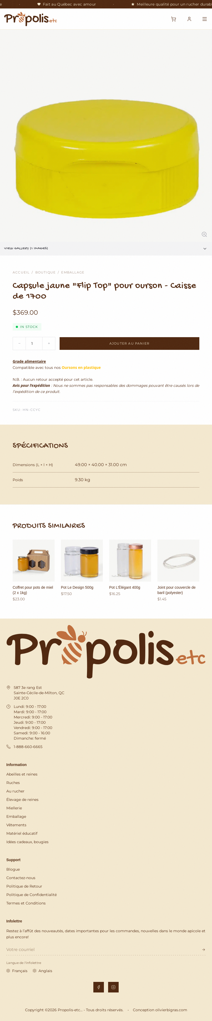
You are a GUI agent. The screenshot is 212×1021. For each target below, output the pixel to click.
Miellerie (14, 808)
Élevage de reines (22, 799)
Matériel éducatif (21, 833)
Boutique (45, 272)
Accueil (21, 272)
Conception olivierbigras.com (160, 1010)
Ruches (13, 782)
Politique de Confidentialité (31, 894)
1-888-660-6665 (28, 746)
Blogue (13, 869)
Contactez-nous (20, 877)
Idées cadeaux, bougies (27, 841)
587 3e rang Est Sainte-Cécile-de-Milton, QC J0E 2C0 (39, 692)
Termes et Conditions (26, 903)
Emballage (72, 272)
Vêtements (16, 825)
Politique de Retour (24, 886)
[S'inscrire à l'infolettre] (203, 950)
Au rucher (15, 791)
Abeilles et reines (21, 774)
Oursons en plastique (81, 367)
